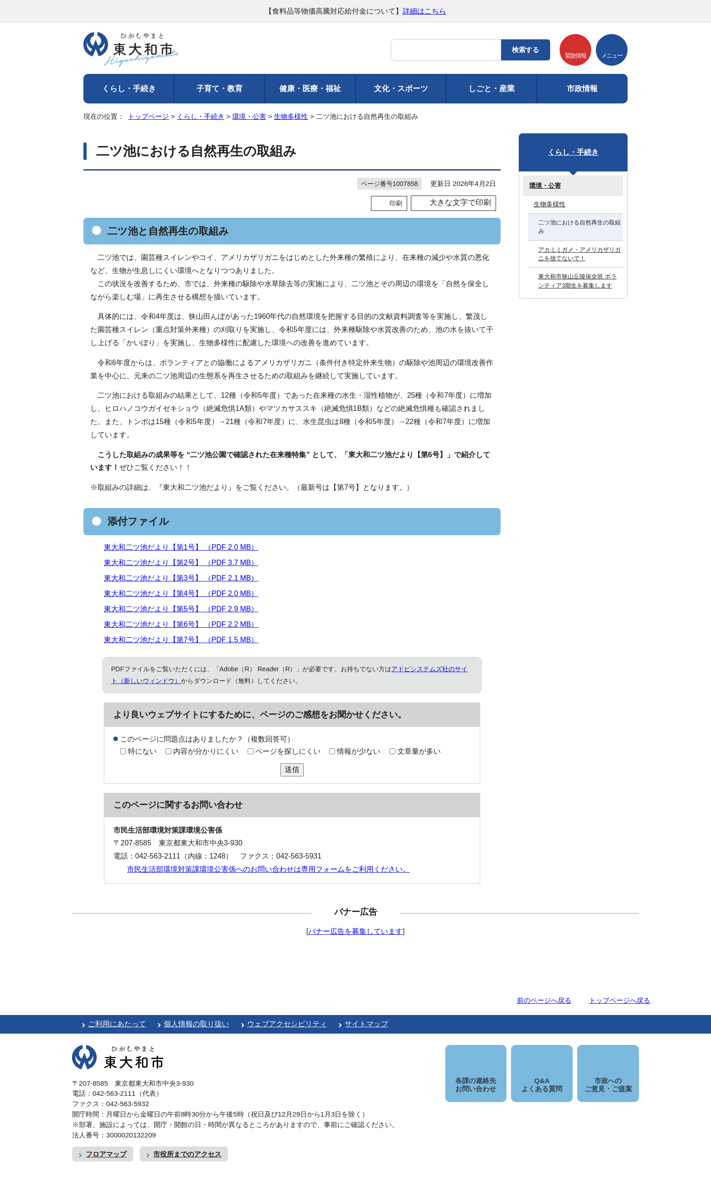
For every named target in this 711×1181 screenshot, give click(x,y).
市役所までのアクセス (187, 1144)
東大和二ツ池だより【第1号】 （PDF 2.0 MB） (185, 547)
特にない (142, 751)
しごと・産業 (491, 88)
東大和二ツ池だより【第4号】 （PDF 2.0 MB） (185, 593)
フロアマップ (106, 1144)
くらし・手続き (129, 88)
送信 (292, 769)
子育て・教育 (219, 88)
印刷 (396, 203)
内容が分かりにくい (206, 751)
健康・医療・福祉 (310, 88)
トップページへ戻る (619, 1000)
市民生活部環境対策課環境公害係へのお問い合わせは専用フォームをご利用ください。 (268, 869)
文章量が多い (419, 751)
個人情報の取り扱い (196, 1024)
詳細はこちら (424, 11)
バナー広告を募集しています (355, 931)
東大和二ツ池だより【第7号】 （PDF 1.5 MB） (185, 640)
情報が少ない (358, 751)
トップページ (148, 116)
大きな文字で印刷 (460, 202)
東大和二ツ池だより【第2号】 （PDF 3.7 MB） (185, 562)
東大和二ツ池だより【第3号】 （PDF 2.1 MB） (185, 578)
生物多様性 (291, 116)
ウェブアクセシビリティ (287, 1024)
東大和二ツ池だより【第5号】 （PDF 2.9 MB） (185, 609)
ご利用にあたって (117, 1024)
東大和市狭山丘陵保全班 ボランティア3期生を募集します (577, 280)
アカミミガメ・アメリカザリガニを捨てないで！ (579, 254)
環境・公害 (249, 116)
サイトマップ (366, 1024)
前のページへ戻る (544, 1000)
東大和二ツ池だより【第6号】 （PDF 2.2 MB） (185, 624)
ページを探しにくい (288, 751)
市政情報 (582, 88)
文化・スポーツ (401, 88)
